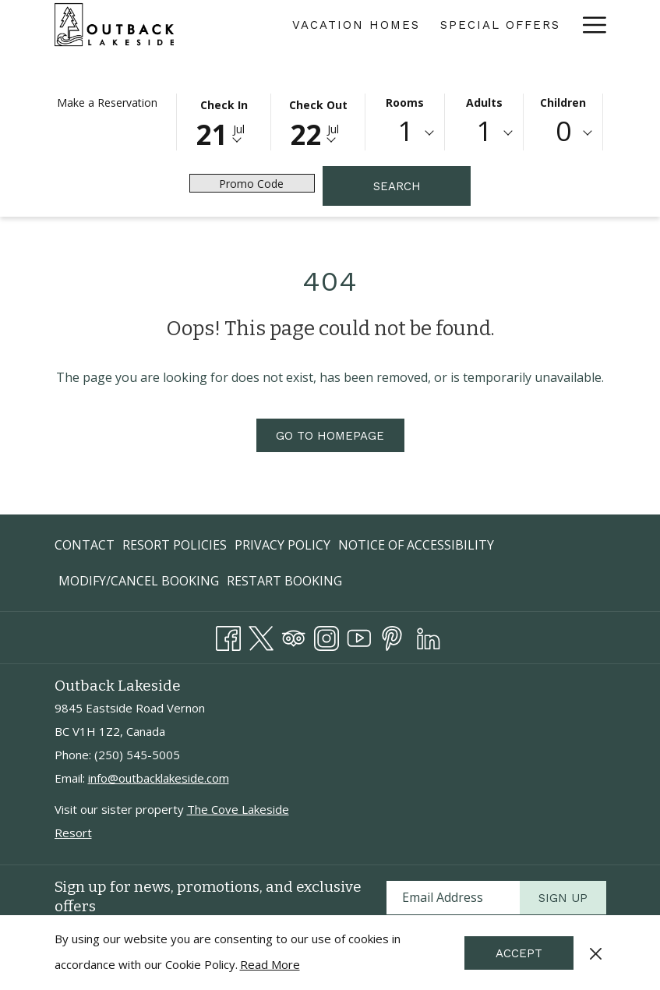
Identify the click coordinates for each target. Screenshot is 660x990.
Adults (484, 102)
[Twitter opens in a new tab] (261, 635)
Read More (270, 964)
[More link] (588, 25)
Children (563, 102)
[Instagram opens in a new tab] (326, 635)
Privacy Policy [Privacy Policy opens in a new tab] (282, 547)
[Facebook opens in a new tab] (228, 635)
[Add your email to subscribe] (453, 897)
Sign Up (563, 898)
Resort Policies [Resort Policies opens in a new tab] (174, 547)
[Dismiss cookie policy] (595, 952)
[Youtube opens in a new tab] (359, 635)
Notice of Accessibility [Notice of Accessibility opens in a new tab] (416, 547)
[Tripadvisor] (293, 635)
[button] (223, 121)
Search (397, 186)
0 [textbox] (563, 130)
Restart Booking (284, 580)
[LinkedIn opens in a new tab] (428, 635)
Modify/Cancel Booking (138, 580)
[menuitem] (356, 25)
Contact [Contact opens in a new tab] (85, 547)
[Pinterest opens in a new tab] (391, 635)
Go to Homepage (330, 436)
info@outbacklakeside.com (158, 778)
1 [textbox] (405, 130)
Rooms (405, 102)
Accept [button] (519, 953)
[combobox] (404, 133)
